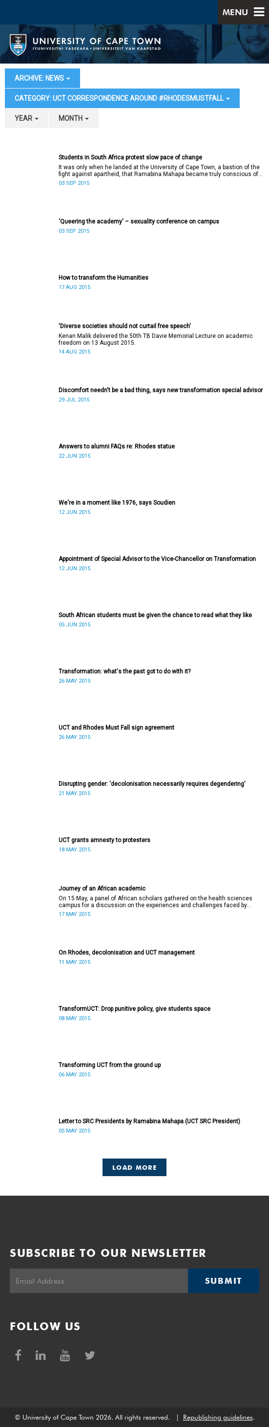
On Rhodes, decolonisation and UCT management (127, 952)
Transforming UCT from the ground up (110, 1065)
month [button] (74, 118)
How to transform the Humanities (103, 277)
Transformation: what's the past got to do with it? (124, 671)
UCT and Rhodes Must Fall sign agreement (116, 727)
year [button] (27, 118)
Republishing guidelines (218, 1417)
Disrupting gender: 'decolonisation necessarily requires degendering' (152, 783)
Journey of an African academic (102, 888)
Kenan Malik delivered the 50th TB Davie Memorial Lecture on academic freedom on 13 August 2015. (156, 339)
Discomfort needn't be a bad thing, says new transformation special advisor (161, 390)
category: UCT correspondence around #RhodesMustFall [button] (122, 98)
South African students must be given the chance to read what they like (155, 615)
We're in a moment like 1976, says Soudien (117, 502)
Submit (223, 1281)
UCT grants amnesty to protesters (104, 840)
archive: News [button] (42, 78)
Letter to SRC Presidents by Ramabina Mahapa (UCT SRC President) (149, 1121)
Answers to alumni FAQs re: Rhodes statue (117, 446)
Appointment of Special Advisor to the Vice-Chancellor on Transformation (157, 559)
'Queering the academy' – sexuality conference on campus (139, 221)
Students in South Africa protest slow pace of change (130, 157)
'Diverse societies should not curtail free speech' (125, 326)
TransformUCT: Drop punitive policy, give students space (134, 1008)
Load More (134, 1167)
